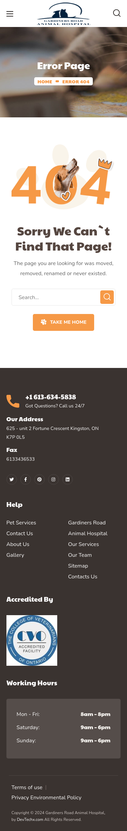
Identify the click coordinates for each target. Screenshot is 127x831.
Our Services (83, 544)
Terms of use (27, 787)
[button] (117, 13)
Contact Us (19, 533)
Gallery (15, 555)
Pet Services (21, 522)
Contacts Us (82, 576)
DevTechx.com (30, 819)
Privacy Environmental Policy (47, 797)
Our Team (80, 555)
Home (45, 81)
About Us (17, 544)
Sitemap (78, 566)
